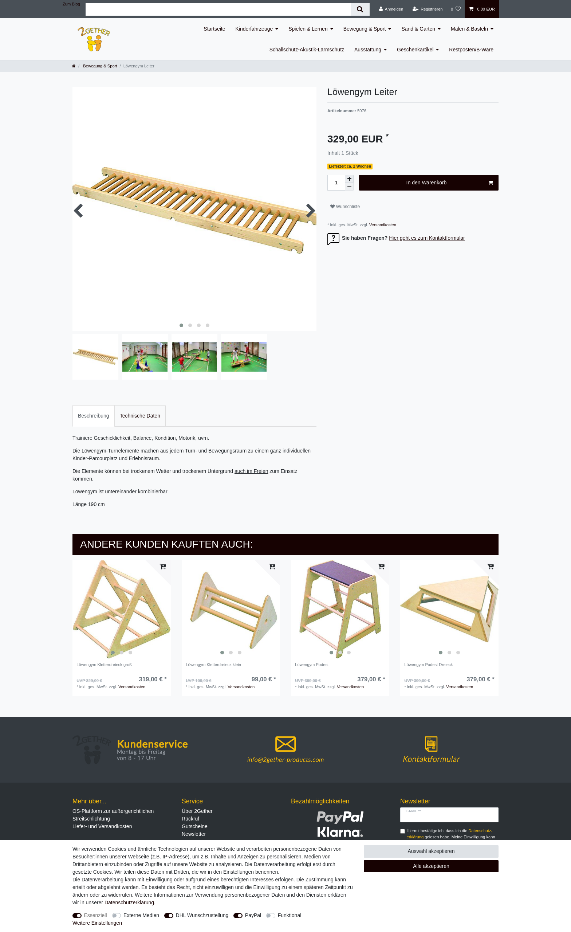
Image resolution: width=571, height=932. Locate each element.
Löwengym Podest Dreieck (428, 664)
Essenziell (95, 915)
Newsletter (194, 834)
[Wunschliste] (456, 9)
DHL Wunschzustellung (202, 915)
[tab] (93, 416)
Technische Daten (140, 416)
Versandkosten (382, 225)
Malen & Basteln (469, 29)
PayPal (253, 915)
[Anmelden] (391, 9)
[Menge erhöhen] (349, 179)
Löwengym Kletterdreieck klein (213, 664)
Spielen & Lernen (307, 29)
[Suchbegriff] (218, 9)
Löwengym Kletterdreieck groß (104, 664)
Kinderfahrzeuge (254, 29)
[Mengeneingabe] (336, 183)
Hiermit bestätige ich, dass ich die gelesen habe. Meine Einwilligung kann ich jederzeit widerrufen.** (451, 837)
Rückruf (190, 819)
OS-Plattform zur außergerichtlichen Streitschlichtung (113, 815)
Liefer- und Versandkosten (102, 826)
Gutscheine (195, 826)
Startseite (214, 29)
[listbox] (121, 609)
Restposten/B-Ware (471, 49)
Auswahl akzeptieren (430, 851)
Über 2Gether (197, 811)
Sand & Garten (418, 29)
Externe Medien (141, 915)
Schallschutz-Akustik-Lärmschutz (306, 49)
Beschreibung (93, 416)
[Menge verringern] (349, 187)
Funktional (290, 915)
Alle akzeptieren (431, 866)
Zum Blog (71, 4)
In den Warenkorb (449, 183)
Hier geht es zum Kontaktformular (427, 238)
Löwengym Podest (311, 664)
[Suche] (360, 9)
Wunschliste (345, 206)
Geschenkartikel (415, 49)
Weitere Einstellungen (97, 923)
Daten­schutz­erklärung (129, 902)
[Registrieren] (427, 9)
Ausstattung (367, 49)
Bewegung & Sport (364, 29)
